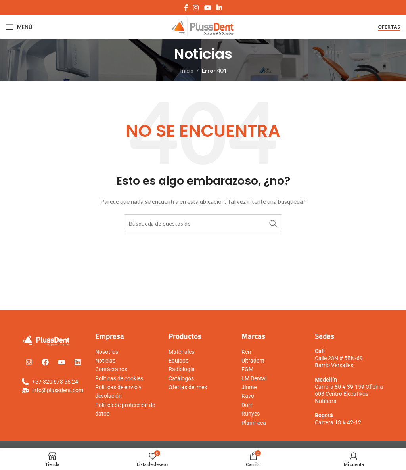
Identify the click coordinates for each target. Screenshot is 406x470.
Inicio (186, 70)
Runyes (250, 414)
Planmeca (253, 423)
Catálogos (181, 378)
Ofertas (389, 27)
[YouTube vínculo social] (207, 7)
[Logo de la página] (203, 26)
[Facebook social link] (185, 7)
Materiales (181, 352)
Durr (246, 405)
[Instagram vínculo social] (196, 7)
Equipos (178, 360)
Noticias (105, 360)
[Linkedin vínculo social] (219, 7)
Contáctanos (111, 369)
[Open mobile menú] (19, 27)
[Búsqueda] (203, 223)
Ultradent (252, 360)
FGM (247, 369)
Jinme (249, 387)
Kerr (246, 352)
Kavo (247, 396)
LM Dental (253, 378)
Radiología (182, 369)
